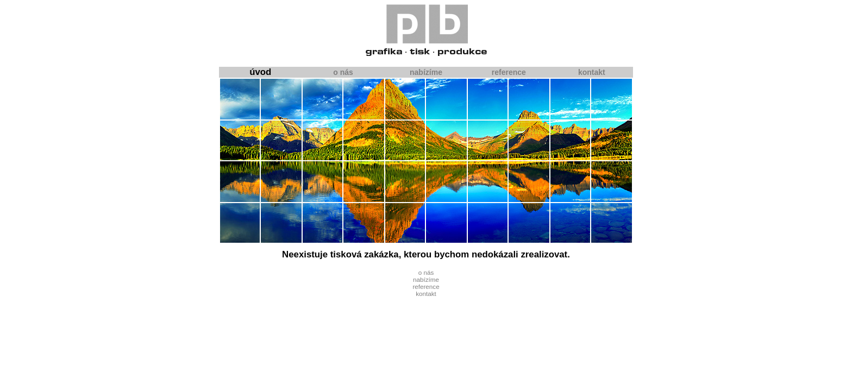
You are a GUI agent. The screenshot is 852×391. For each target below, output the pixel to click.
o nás (343, 72)
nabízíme (426, 72)
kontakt (591, 72)
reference (509, 72)
